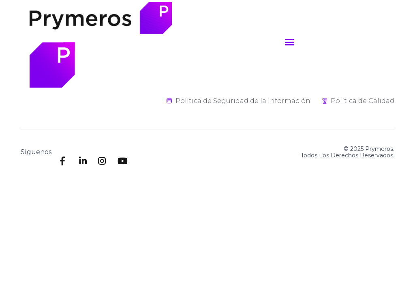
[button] (289, 41)
